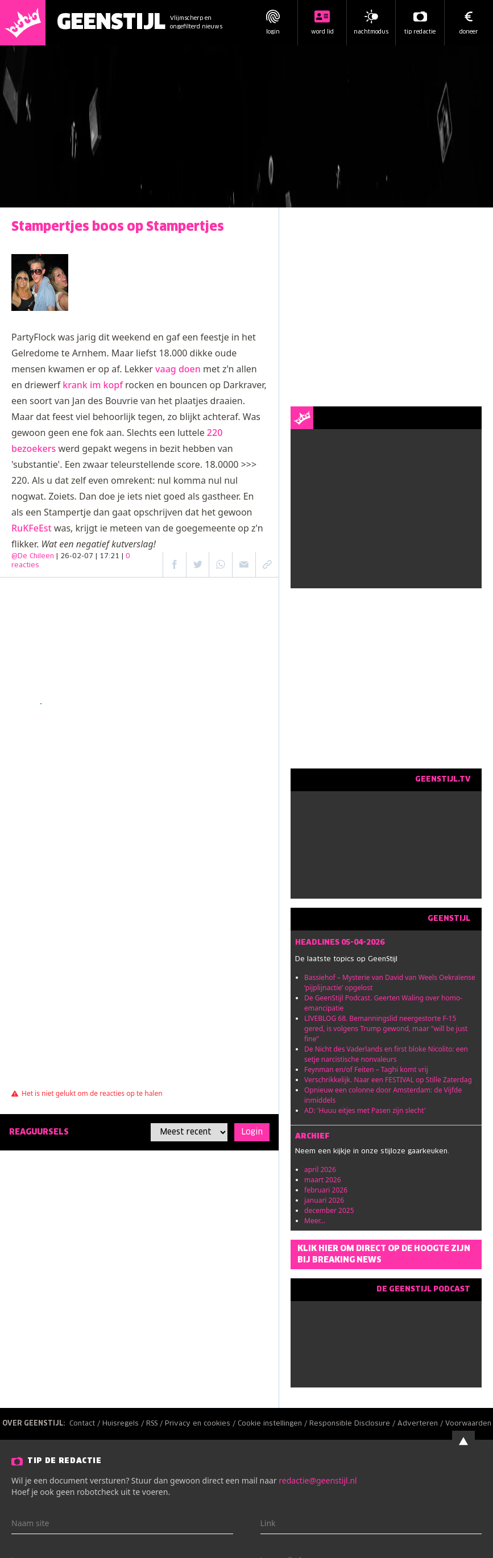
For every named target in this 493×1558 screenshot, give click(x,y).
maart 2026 (322, 1180)
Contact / (85, 1423)
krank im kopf (93, 385)
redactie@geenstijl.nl (318, 1480)
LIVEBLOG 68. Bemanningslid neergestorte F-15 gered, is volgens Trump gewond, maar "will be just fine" (385, 1028)
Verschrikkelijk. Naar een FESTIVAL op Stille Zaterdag (388, 1080)
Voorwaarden (468, 1423)
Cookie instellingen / (273, 1423)
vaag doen (178, 369)
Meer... (314, 1220)
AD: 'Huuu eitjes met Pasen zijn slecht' (365, 1110)
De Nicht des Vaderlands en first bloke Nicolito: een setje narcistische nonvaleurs (386, 1054)
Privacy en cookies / (201, 1423)
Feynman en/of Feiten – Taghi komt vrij (366, 1069)
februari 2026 (325, 1190)
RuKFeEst (31, 528)
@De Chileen (32, 556)
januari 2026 (324, 1200)
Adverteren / (421, 1423)
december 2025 (329, 1210)
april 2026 (320, 1169)
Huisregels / (124, 1423)
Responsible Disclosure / (353, 1423)
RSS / (155, 1423)
